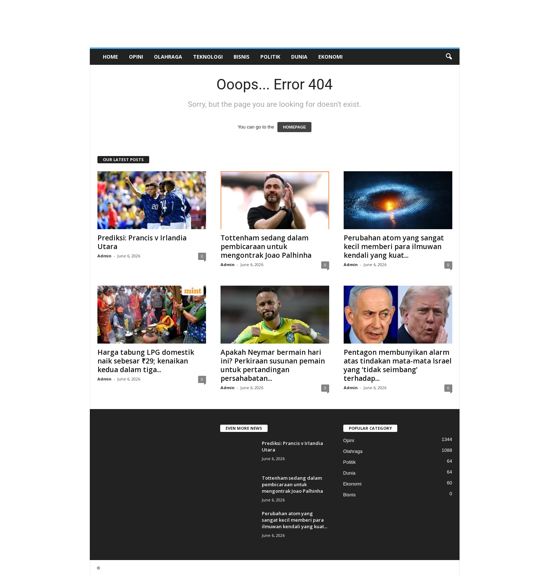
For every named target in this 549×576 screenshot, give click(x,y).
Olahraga (168, 56)
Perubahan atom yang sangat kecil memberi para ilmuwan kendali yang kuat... (394, 246)
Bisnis (242, 56)
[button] (449, 57)
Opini (136, 56)
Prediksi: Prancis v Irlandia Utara (142, 242)
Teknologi (208, 56)
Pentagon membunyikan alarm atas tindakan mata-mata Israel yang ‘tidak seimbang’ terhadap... (398, 365)
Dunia (299, 56)
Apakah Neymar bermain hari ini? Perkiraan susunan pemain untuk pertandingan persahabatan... (273, 365)
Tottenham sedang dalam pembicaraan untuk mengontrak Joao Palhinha (266, 246)
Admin (104, 255)
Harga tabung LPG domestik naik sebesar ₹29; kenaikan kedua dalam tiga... (145, 361)
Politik (270, 56)
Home (110, 56)
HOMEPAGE (294, 127)
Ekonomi (330, 56)
